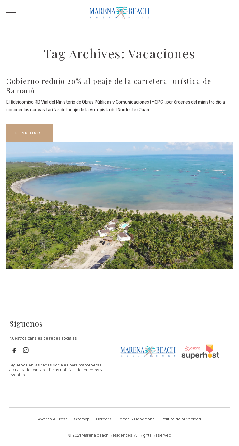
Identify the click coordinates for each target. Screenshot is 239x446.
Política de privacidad (181, 419)
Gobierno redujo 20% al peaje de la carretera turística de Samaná (108, 85)
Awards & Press (53, 419)
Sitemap (82, 419)
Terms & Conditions (136, 419)
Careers (103, 419)
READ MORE (29, 133)
